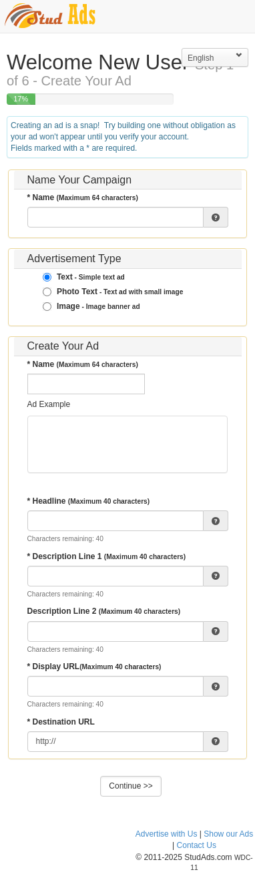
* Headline (88, 501)
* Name (82, 197)
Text (84, 277)
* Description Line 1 (106, 556)
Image (91, 306)
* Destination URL (61, 722)
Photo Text (113, 291)
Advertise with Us (167, 834)
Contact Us (196, 845)
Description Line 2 (104, 611)
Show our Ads (228, 834)
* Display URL (94, 666)
